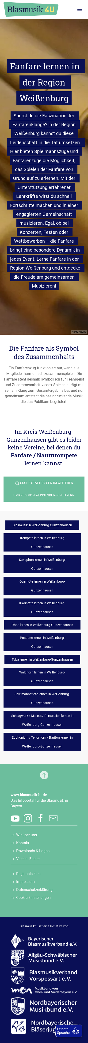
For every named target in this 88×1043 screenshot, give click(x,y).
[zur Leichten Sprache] (68, 1031)
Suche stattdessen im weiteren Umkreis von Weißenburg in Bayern (44, 489)
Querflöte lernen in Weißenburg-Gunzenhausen (42, 586)
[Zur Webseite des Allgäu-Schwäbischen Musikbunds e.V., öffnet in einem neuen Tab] (44, 957)
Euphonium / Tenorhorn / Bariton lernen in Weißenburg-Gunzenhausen (42, 742)
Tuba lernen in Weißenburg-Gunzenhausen (42, 659)
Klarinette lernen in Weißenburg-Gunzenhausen (42, 607)
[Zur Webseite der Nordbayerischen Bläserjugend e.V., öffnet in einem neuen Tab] (44, 1026)
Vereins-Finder (28, 859)
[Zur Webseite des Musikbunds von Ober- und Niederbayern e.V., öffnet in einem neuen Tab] (44, 990)
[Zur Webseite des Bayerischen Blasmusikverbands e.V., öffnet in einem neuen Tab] (44, 941)
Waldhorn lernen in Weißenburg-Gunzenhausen (42, 676)
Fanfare (56, 169)
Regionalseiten (28, 874)
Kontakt (22, 843)
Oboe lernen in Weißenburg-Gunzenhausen (42, 625)
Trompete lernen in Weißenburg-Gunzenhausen (42, 542)
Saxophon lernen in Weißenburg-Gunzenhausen (42, 564)
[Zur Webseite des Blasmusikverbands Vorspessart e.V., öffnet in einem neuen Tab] (44, 975)
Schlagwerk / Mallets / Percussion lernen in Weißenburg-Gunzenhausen (42, 720)
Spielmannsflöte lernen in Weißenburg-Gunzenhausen (42, 698)
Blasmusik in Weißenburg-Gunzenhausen (42, 525)
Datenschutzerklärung (34, 889)
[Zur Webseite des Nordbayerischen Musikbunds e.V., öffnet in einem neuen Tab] (44, 1006)
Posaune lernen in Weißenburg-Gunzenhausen (42, 642)
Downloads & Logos (33, 851)
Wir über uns (26, 835)
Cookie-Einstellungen (33, 897)
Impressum (25, 881)
